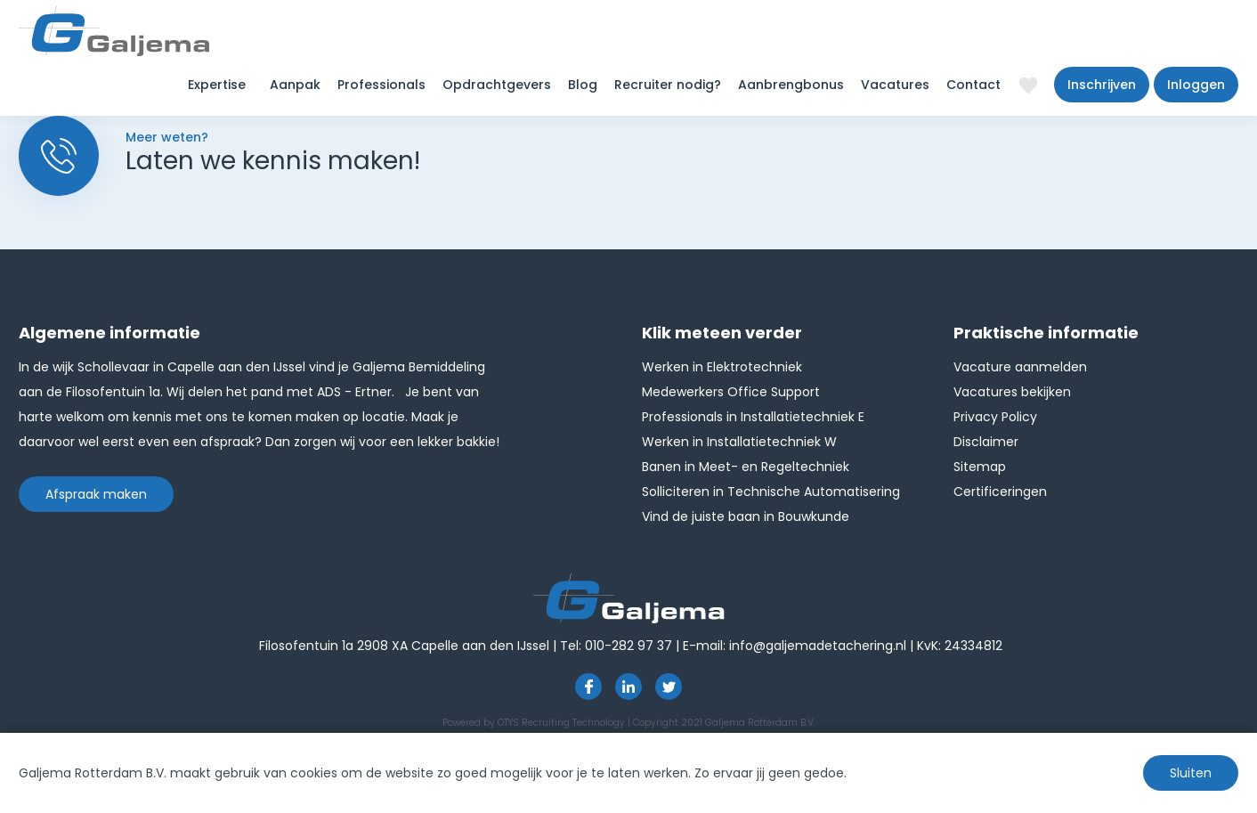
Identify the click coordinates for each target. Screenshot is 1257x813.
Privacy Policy (995, 417)
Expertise (217, 84)
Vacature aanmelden (1020, 367)
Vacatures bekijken (1012, 392)
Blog (582, 84)
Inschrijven (1101, 84)
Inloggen (1196, 84)
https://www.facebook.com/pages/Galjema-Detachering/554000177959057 (588, 686)
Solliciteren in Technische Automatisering (771, 491)
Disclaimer (985, 442)
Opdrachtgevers (496, 84)
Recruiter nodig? (667, 84)
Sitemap (979, 467)
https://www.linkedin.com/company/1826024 (628, 686)
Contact (973, 84)
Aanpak (295, 84)
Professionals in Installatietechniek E (753, 417)
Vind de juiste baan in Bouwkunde (745, 516)
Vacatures (895, 84)
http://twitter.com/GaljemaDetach (668, 686)
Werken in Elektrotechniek (722, 367)
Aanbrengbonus (791, 84)
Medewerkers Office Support (731, 392)
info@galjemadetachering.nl (817, 645)
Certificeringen (1000, 491)
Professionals (381, 84)
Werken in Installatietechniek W (739, 442)
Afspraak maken (96, 494)
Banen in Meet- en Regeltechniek (745, 467)
